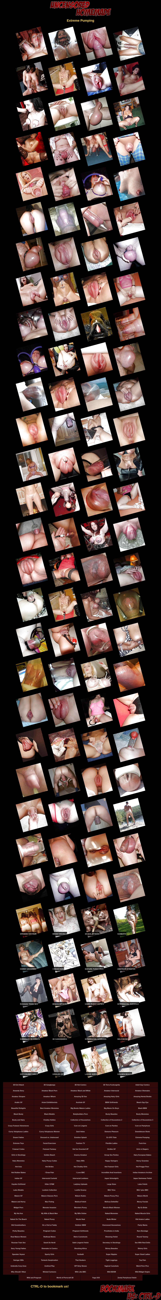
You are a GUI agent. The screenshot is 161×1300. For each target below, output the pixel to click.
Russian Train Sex (29, 1004)
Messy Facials (59, 934)
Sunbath (121, 934)
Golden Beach (124, 1074)
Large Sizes (91, 1074)
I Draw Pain (57, 969)
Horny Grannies (28, 969)
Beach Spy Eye (59, 1004)
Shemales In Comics (30, 1039)
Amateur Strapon (126, 969)
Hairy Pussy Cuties (94, 1004)
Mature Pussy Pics (94, 969)
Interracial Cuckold (128, 1004)
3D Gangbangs (59, 1039)
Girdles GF (57, 1074)
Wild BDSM (122, 1039)
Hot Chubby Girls (29, 1074)
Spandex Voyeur (28, 934)
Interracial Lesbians (95, 1039)
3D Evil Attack (92, 934)
